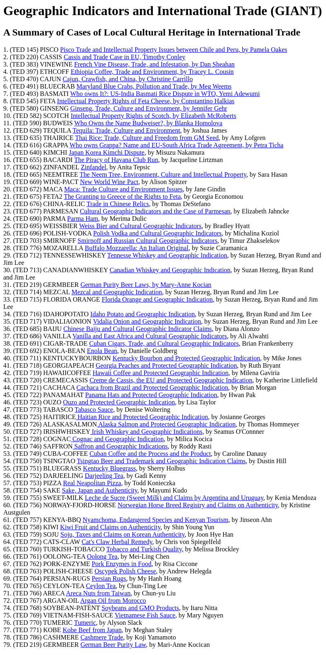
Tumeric (85, 622)
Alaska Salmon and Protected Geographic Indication (166, 424)
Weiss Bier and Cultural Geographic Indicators (140, 225)
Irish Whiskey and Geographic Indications (146, 431)
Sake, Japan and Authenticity (100, 490)
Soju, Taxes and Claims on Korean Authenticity (122, 534)
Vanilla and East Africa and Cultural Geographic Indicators (149, 336)
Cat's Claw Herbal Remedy (117, 541)
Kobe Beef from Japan (92, 629)
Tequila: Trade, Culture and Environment (126, 130)
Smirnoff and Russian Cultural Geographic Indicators (147, 240)
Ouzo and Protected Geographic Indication (119, 402)
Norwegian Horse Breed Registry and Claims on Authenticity (198, 505)
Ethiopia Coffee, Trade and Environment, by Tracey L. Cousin (152, 71)
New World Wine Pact (109, 181)
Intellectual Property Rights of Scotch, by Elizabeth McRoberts (153, 115)
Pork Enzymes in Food (121, 563)
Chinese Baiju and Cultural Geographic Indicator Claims (137, 328)
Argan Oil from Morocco (113, 600)
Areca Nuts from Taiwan (98, 593)
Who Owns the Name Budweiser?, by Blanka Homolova (148, 123)
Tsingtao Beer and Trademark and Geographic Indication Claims (161, 460)
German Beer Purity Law (113, 644)
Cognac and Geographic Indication (117, 438)
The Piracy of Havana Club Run (116, 159)
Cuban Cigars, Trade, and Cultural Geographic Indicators (164, 343)
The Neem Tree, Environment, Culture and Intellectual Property (163, 174)
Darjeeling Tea (104, 475)
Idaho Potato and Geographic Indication (142, 314)
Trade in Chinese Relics (118, 203)
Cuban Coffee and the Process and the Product (150, 453)
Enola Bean (102, 350)
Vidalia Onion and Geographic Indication (147, 321)
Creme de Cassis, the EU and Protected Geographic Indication (170, 380)
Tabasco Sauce (94, 409)
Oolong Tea (102, 556)
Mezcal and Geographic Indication (116, 292)
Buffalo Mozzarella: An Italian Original (137, 247)
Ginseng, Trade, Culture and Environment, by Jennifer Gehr (148, 108)
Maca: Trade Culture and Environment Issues (123, 189)
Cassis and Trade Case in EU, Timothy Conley (124, 56)
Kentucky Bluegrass (109, 468)
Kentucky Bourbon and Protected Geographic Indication (186, 358)
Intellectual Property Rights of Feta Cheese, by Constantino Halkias (145, 101)
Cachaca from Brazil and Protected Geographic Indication (152, 387)
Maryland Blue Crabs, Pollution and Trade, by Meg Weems (154, 86)
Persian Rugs (109, 578)
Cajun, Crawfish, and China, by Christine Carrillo (128, 78)
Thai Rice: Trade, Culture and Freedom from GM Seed (147, 137)
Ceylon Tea (101, 585)
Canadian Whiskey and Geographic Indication (169, 269)
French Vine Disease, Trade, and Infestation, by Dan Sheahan (154, 64)
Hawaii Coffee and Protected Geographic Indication (160, 372)
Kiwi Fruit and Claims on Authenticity (110, 527)
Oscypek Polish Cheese (125, 571)
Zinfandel (93, 167)
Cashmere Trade (101, 637)
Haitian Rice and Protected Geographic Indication (142, 416)
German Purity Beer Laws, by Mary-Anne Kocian (145, 284)
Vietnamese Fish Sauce (145, 615)
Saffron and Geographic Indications (120, 446)
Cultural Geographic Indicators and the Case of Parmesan (155, 211)
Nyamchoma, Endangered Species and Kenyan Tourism (155, 519)
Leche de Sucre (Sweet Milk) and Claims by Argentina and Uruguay (174, 497)
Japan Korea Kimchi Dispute (106, 152)
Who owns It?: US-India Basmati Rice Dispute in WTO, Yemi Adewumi (165, 93)
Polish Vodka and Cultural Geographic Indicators (157, 233)
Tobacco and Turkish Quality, (144, 549)
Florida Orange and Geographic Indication (157, 299)
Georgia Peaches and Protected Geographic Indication (166, 365)
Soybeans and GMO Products (140, 607)
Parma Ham (82, 218)
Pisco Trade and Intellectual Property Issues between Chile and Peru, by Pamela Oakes (173, 49)
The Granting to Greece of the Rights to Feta (122, 196)
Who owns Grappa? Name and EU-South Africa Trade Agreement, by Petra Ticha (176, 145)
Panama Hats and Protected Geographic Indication (151, 394)
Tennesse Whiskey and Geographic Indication (167, 255)
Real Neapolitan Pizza (92, 483)
